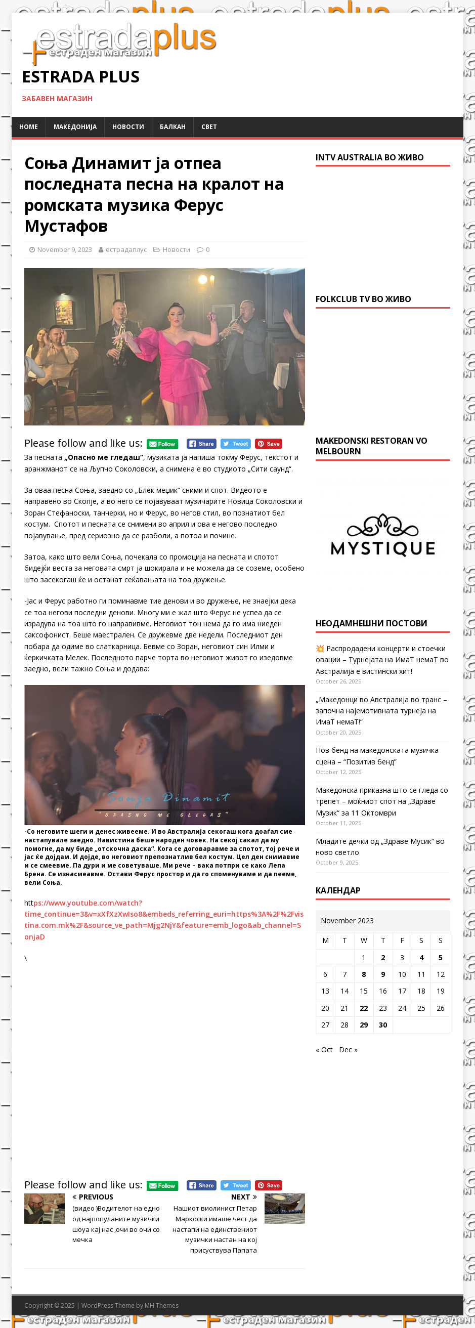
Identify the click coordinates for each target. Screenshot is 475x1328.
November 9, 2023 (64, 249)
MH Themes (162, 1305)
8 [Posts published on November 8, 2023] (364, 974)
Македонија (75, 126)
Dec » (348, 1049)
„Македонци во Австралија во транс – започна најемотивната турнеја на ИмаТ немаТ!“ (381, 711)
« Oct (324, 1049)
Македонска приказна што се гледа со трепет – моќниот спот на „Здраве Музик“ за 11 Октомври (382, 801)
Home (28, 126)
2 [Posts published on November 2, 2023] (383, 957)
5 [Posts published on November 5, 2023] (441, 957)
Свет (209, 126)
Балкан (173, 126)
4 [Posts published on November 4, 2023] (421, 957)
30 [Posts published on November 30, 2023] (383, 1025)
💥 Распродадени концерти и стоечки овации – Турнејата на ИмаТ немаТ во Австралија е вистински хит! (382, 660)
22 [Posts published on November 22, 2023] (364, 1008)
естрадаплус (126, 249)
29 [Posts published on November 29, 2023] (364, 1025)
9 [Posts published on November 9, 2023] (383, 974)
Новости (128, 126)
